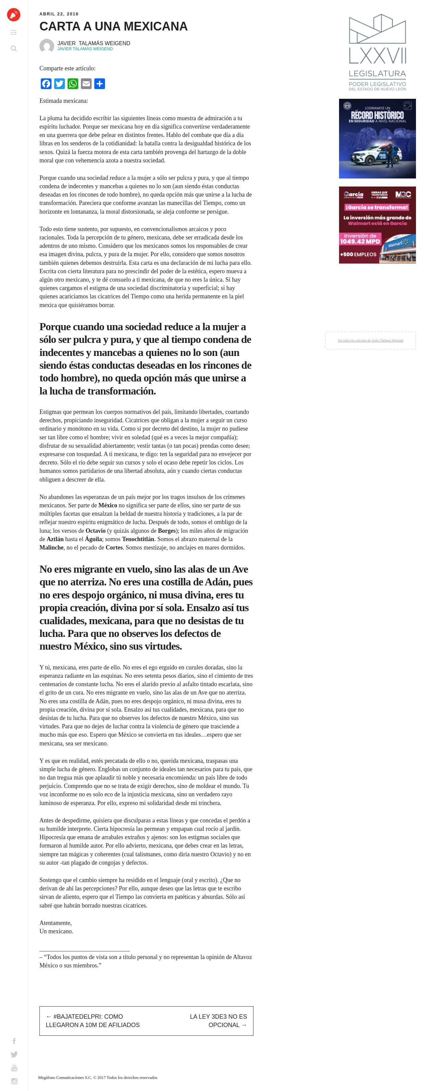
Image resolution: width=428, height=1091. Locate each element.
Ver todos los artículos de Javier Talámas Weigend (370, 340)
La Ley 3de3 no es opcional (218, 1020)
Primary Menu (13, 32)
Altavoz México (13, 14)
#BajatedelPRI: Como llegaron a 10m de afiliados (93, 1020)
